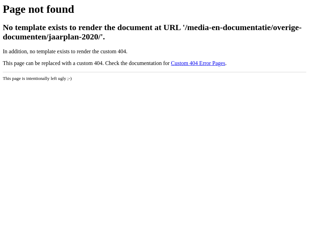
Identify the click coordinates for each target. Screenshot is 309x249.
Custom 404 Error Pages (198, 63)
